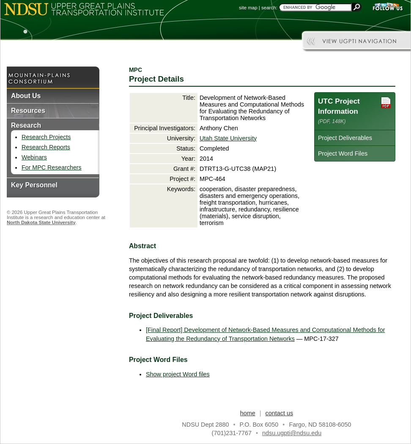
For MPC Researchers (52, 167)
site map (248, 7)
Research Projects (46, 137)
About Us (26, 95)
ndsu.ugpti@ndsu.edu (291, 433)
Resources (28, 110)
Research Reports (46, 147)
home (247, 413)
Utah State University (228, 138)
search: (269, 7)
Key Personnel (34, 185)
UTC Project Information (355, 110)
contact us (279, 413)
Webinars (34, 157)
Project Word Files (342, 153)
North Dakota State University (41, 222)
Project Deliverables (345, 137)
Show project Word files (178, 374)
